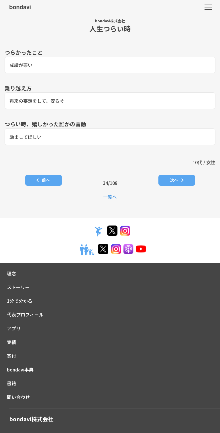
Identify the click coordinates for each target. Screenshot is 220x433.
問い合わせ (18, 397)
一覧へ (110, 196)
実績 (11, 342)
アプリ (14, 328)
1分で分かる (19, 300)
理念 (11, 273)
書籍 (11, 383)
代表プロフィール (25, 314)
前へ (46, 180)
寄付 (11, 355)
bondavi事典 (20, 369)
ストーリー (18, 287)
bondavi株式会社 (31, 419)
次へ (174, 180)
